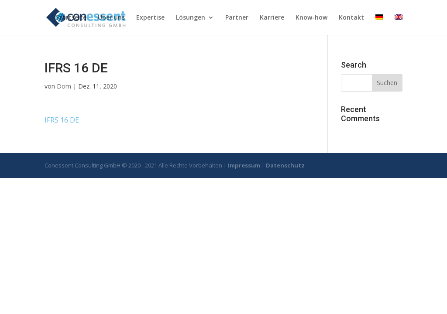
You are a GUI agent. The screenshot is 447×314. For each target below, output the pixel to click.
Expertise (150, 17)
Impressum (244, 165)
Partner (236, 17)
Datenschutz (285, 165)
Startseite (70, 17)
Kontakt (351, 17)
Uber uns (111, 17)
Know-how (311, 17)
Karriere (272, 17)
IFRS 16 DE (62, 120)
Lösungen (190, 17)
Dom (64, 86)
